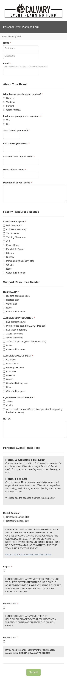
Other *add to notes (14, 272)
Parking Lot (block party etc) (18, 261)
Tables (8, 401)
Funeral (8, 106)
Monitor (8, 379)
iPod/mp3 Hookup (13, 367)
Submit (33, 672)
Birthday (8, 98)
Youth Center (11, 233)
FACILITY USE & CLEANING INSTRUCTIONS (28, 554)
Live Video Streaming (15, 329)
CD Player (9, 359)
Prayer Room (11, 245)
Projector (9, 375)
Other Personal (12, 110)
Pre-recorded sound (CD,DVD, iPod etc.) (24, 326)
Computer (9, 371)
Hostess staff (11, 300)
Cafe (7, 241)
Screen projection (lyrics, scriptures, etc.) (24, 341)
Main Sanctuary (12, 225)
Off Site (8, 265)
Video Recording (12, 337)
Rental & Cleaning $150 (16, 517)
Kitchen (8, 253)
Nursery (8, 257)
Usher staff (10, 303)
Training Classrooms (14, 237)
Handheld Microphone (15, 383)
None (7, 269)
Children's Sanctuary (15, 229)
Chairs (8, 405)
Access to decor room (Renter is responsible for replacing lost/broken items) (32, 411)
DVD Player (10, 363)
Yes (6, 120)
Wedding (9, 102)
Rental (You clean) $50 (16, 521)
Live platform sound (14, 322)
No (6, 124)
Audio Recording (13, 333)
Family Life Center (13, 249)
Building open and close (16, 296)
